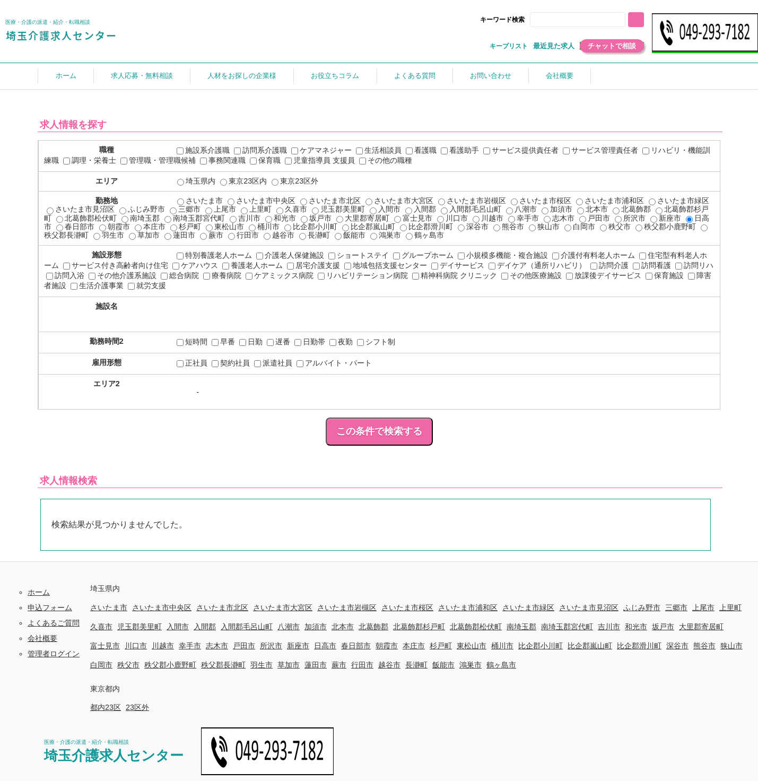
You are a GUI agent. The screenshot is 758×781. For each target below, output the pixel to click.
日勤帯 (309, 341)
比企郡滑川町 (426, 226)
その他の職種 (385, 160)
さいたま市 (200, 200)
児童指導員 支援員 (320, 160)
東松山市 (225, 226)
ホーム (66, 76)
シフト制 (376, 341)
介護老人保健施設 (290, 255)
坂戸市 (316, 218)
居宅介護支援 (313, 265)
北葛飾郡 (632, 209)
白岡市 (579, 226)
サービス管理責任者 (600, 150)
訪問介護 (609, 265)
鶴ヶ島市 (425, 235)
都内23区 (105, 707)
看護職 (421, 150)
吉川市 (245, 218)
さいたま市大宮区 (399, 200)
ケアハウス (195, 265)
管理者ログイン (54, 653)
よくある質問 (414, 76)
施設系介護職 (203, 150)
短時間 (192, 341)
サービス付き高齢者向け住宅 (115, 265)
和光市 (280, 218)
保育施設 (665, 275)
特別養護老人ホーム (214, 255)
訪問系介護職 (260, 150)
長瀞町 (314, 235)
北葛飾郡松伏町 (86, 218)
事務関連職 (223, 160)
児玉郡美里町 (338, 209)
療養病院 (222, 275)
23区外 (137, 707)
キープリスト (509, 46)
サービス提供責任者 (521, 150)
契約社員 (231, 363)
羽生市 (108, 235)
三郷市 (185, 209)
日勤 (251, 341)
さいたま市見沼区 (81, 209)
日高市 (325, 645)
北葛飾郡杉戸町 (419, 626)
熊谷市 (508, 226)
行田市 (243, 235)
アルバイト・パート (334, 363)
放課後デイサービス (603, 275)
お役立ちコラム (335, 76)
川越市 (488, 218)
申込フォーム (50, 607)
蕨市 (211, 235)
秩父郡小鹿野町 (665, 226)
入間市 (385, 209)
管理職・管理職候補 (158, 160)
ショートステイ (358, 255)
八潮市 (521, 209)
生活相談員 (379, 150)
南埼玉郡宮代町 (194, 218)
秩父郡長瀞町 (223, 665)
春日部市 (75, 226)
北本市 (592, 209)
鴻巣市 (385, 235)
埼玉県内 (196, 181)
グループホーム (423, 255)
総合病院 (180, 275)
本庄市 (150, 226)
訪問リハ (694, 265)
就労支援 (147, 285)
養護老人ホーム (252, 265)
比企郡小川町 (310, 226)
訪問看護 (652, 265)
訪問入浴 (65, 275)
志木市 (559, 218)
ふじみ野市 (142, 209)
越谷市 (279, 235)
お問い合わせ (490, 76)
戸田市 (594, 218)
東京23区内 (243, 181)
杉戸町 (185, 226)
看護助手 (460, 150)
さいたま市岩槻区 (472, 200)
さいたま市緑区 (679, 200)
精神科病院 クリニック (454, 275)
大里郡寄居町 (362, 218)
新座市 (665, 218)
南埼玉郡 (140, 218)
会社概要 (559, 76)
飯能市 (350, 235)
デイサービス (457, 265)
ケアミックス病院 (279, 275)
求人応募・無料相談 (142, 76)
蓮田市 (179, 235)
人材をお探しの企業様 (241, 76)
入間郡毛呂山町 (471, 209)
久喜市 (291, 209)
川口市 (452, 218)
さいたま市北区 (330, 200)
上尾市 (220, 209)
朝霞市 (114, 226)
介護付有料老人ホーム (593, 255)
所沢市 (630, 218)
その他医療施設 (531, 275)
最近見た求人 (553, 46)
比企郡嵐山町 (368, 226)
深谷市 (473, 226)
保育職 (265, 160)
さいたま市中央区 (261, 200)
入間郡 (420, 209)
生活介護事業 (97, 285)
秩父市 (615, 226)
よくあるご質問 (54, 623)
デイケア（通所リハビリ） (537, 265)
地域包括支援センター (385, 265)
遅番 (278, 341)
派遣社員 (273, 363)
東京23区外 (295, 181)
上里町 (256, 209)
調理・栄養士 (89, 160)
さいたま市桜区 (541, 200)
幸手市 (523, 218)
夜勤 (341, 341)
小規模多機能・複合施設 (503, 255)
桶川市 (264, 226)
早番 (223, 341)
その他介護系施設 (122, 275)
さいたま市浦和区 (610, 200)
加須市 (557, 209)
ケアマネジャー (321, 150)
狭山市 (544, 226)
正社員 (192, 363)
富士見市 (413, 218)
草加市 (144, 235)
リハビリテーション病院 (363, 275)
